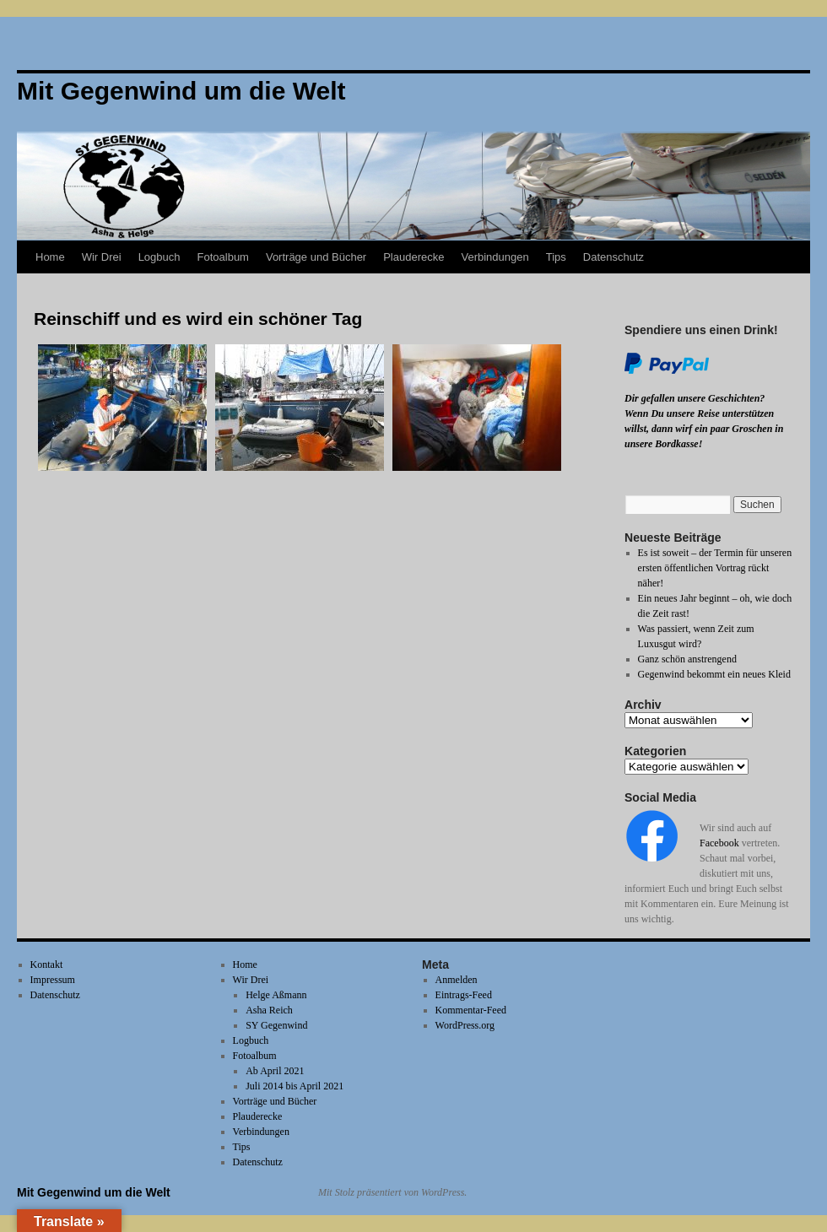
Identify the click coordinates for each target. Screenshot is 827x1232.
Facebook (719, 843)
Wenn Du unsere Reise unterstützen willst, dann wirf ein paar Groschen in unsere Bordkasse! (703, 429)
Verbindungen (494, 257)
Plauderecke (413, 257)
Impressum (52, 980)
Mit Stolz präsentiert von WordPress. (392, 1192)
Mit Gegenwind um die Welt (93, 1192)
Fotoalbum (223, 257)
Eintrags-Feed (463, 995)
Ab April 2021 (275, 1071)
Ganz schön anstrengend (687, 659)
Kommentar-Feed (470, 1010)
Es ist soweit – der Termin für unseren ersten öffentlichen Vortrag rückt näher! (715, 568)
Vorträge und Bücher (316, 257)
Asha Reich (269, 1010)
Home (50, 257)
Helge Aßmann (276, 995)
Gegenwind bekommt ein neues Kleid (714, 674)
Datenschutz (613, 257)
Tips (556, 257)
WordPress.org (465, 1025)
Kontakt (46, 964)
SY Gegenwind (276, 1025)
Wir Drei (102, 257)
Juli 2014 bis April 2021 (294, 1086)
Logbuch (159, 257)
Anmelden (456, 980)
